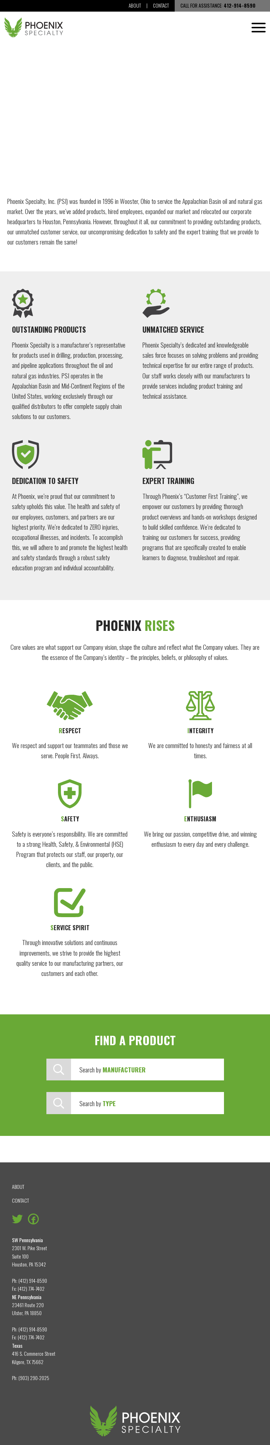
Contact (161, 5)
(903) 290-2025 (33, 1378)
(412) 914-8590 (32, 1280)
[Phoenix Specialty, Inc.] (33, 27)
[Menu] (259, 27)
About (135, 5)
